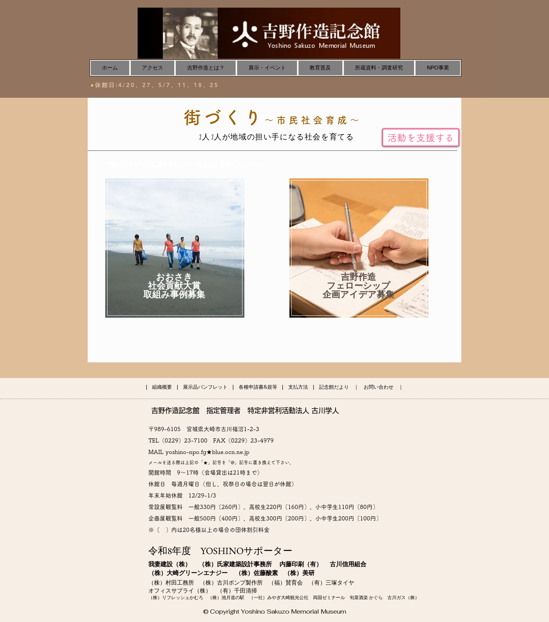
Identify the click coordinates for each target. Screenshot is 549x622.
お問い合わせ (378, 387)
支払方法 (298, 387)
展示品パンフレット (205, 387)
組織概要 (162, 387)
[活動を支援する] (420, 137)
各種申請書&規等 (258, 387)
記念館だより (334, 387)
